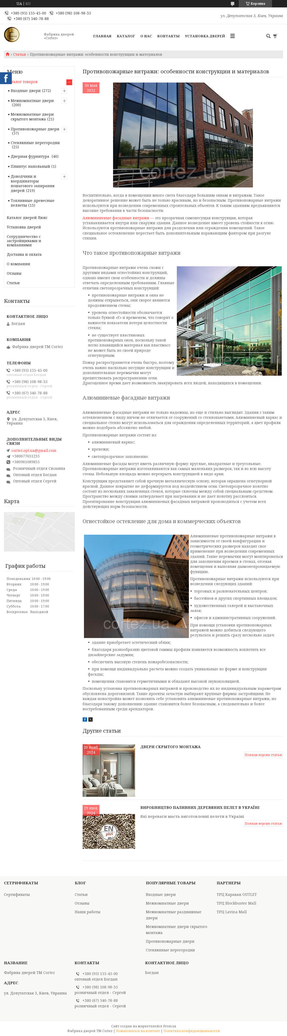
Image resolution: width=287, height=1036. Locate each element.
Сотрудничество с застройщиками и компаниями (24, 240)
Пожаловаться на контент (138, 1031)
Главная (102, 36)
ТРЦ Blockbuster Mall (236, 903)
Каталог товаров (22, 81)
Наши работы (87, 911)
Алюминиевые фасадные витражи (116, 217)
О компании (18, 263)
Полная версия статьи (263, 755)
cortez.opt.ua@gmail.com (34, 450)
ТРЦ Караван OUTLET (237, 894)
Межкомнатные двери (32, 100)
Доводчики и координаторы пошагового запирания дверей (33, 183)
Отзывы (14, 273)
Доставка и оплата (24, 254)
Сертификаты (17, 894)
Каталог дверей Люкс (27, 217)
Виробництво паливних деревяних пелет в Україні (199, 807)
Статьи (19, 54)
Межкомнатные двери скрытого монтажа (32, 116)
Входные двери (26, 90)
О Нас (146, 36)
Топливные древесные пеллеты (33, 203)
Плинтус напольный (30, 166)
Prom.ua (169, 1026)
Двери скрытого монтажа (170, 746)
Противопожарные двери (35, 128)
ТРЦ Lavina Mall (232, 911)
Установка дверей (205, 36)
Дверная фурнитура (30, 156)
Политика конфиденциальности (191, 1031)
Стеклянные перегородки (35, 142)
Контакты (168, 36)
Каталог (126, 36)
